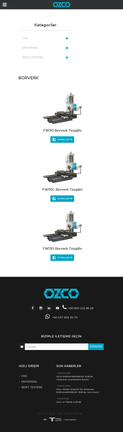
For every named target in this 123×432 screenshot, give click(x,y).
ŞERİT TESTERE (32, 57)
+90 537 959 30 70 (64, 317)
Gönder (96, 346)
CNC (25, 38)
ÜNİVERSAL (30, 47)
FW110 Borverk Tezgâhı (62, 130)
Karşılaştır (62, 140)
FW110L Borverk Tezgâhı (62, 189)
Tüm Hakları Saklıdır (69, 413)
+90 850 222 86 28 (80, 308)
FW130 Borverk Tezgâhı (62, 248)
